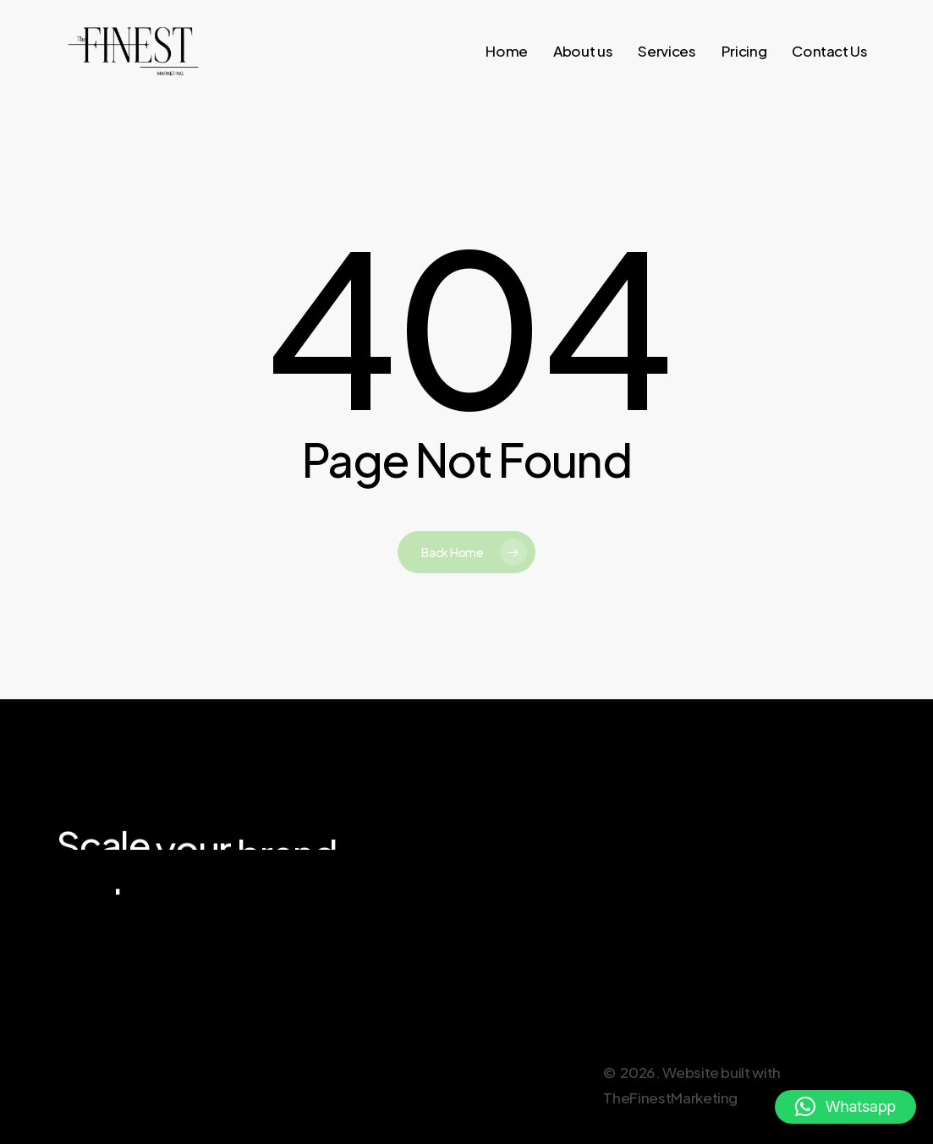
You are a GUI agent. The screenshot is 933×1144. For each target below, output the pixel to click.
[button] (845, 1107)
